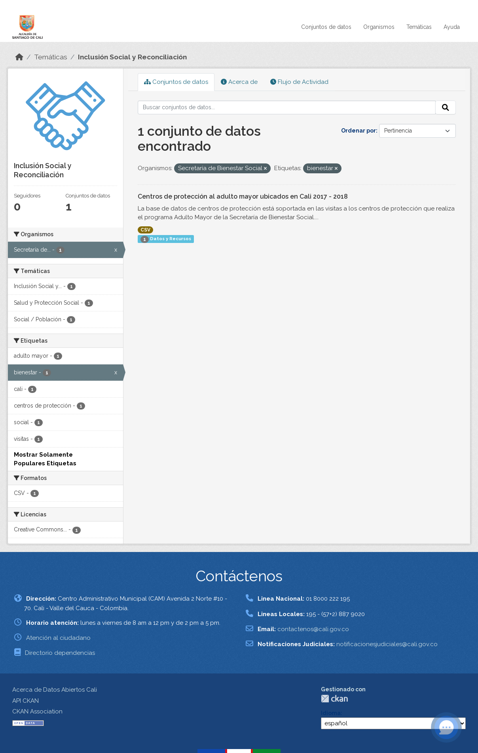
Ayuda (452, 27)
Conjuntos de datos (326, 27)
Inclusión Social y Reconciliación (132, 57)
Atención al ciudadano (58, 637)
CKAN (334, 698)
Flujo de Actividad (299, 81)
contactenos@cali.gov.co (313, 629)
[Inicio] (19, 57)
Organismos (379, 27)
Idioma (331, 713)
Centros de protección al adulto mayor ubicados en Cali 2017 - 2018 (243, 196)
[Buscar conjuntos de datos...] (287, 108)
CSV (145, 230)
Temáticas (419, 27)
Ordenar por (358, 130)
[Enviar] (445, 108)
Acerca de (239, 81)
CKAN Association (37, 711)
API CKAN (25, 700)
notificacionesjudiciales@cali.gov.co (387, 644)
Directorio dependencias (60, 652)
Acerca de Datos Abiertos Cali (54, 689)
